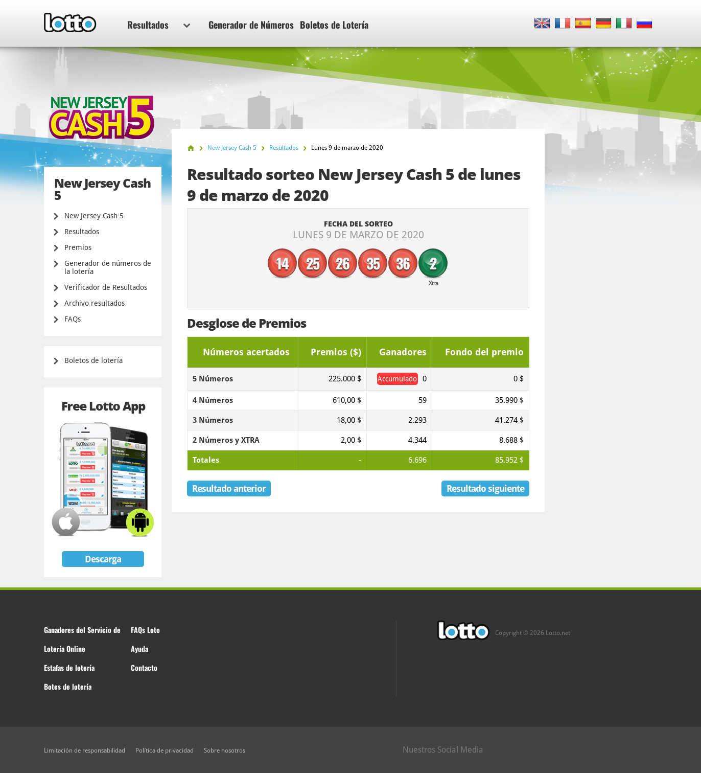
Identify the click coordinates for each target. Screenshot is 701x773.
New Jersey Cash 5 (94, 216)
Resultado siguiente (485, 488)
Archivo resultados (94, 303)
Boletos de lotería (93, 360)
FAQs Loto (145, 629)
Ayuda (139, 648)
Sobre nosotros (224, 750)
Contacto (144, 667)
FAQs (72, 319)
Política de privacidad (164, 750)
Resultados (158, 24)
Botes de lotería (67, 686)
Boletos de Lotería (334, 24)
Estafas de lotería (69, 667)
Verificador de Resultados (105, 287)
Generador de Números (251, 24)
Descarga (103, 559)
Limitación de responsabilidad (84, 750)
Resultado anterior (229, 488)
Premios (77, 247)
